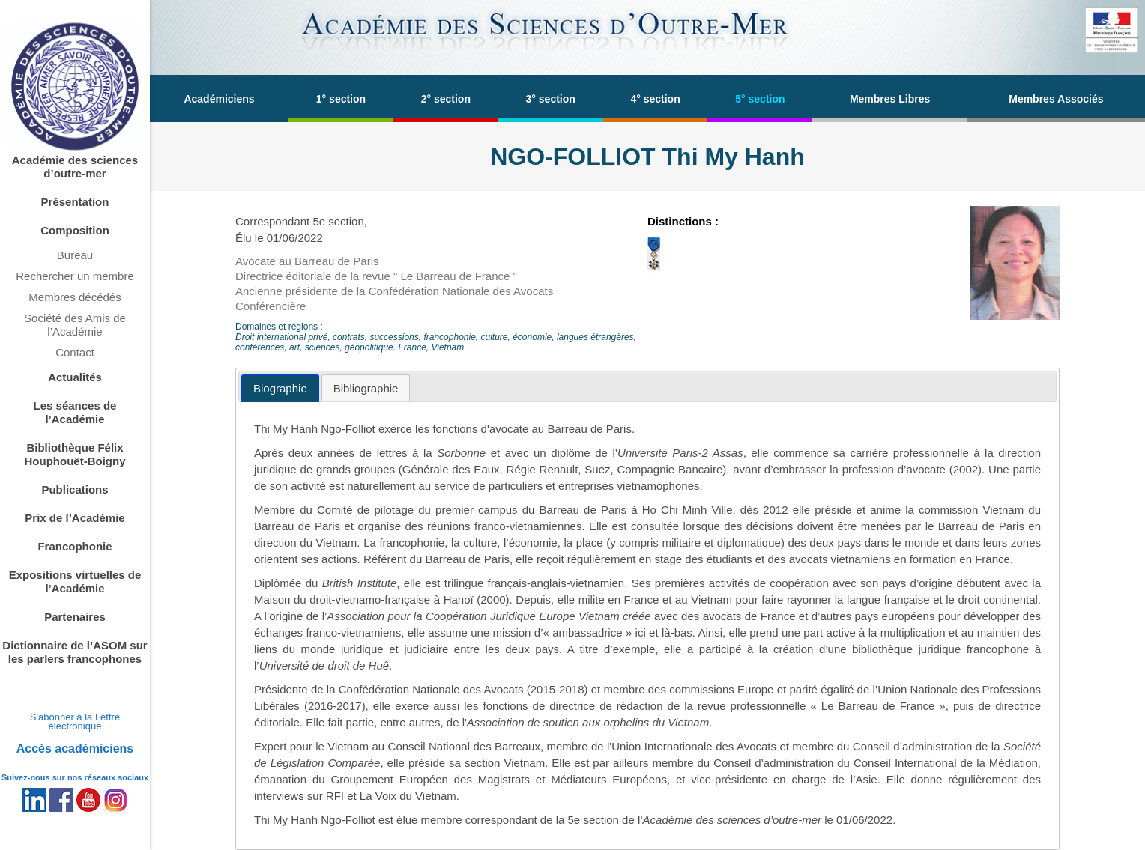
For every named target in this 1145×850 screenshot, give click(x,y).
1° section (341, 99)
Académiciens (219, 99)
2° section (446, 99)
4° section (655, 99)
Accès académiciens (75, 748)
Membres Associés (1056, 99)
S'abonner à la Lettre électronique (75, 721)
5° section (760, 99)
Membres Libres (890, 99)
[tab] (280, 388)
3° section (550, 99)
